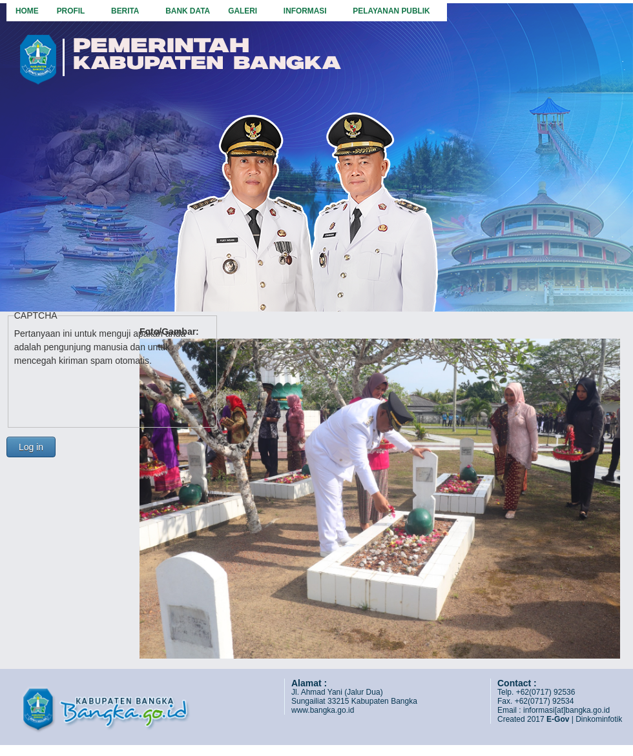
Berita (126, 10)
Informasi (306, 10)
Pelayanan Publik (392, 10)
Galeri (244, 10)
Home (27, 10)
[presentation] (112, 393)
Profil (72, 10)
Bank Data (187, 10)
